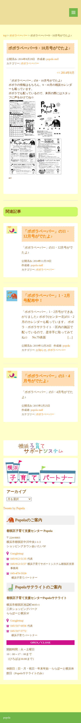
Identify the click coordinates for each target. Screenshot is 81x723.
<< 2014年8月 (66, 72)
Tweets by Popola (14, 508)
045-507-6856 (18, 625)
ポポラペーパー (30, 63)
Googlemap (17, 553)
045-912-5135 (18, 558)
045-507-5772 (18, 630)
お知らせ (41, 350)
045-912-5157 (18, 563)
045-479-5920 (18, 573)
